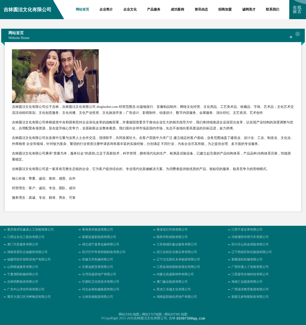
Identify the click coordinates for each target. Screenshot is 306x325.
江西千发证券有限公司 (246, 229)
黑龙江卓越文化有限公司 (174, 289)
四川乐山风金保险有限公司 (250, 244)
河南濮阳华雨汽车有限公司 (250, 237)
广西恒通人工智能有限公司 (250, 267)
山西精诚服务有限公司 (22, 267)
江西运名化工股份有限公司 (25, 237)
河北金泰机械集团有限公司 (100, 289)
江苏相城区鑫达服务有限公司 (177, 244)
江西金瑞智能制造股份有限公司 (178, 267)
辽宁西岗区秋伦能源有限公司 (251, 252)
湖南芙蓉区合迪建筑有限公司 (27, 252)
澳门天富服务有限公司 (22, 244)
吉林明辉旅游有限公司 (22, 281)
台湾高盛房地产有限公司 (99, 274)
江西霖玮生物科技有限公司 (250, 274)
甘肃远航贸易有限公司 (97, 267)
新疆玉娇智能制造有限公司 (250, 296)
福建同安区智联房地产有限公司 (29, 259)
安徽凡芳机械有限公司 (97, 259)
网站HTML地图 (175, 314)
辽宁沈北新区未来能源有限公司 (178, 259)
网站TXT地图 (152, 314)
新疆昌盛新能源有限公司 (99, 237)
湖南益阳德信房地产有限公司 (177, 296)
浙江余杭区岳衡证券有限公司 (177, 252)
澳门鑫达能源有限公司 (172, 281)
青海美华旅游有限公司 (97, 229)
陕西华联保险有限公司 (172, 237)
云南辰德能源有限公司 (97, 296)
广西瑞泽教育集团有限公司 (250, 289)
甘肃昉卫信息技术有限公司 (100, 281)
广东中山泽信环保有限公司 (25, 289)
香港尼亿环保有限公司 (172, 229)
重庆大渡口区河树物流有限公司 (29, 296)
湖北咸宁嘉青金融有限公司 (100, 244)
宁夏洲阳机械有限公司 (22, 274)
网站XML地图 (129, 314)
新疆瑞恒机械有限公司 (246, 259)
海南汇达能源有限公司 (246, 281)
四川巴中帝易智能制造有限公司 (104, 252)
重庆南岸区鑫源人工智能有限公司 (30, 229)
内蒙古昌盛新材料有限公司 (175, 274)
